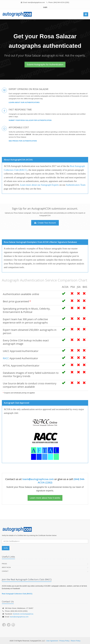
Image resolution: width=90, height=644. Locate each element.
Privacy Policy (64, 641)
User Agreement (52, 641)
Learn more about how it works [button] (45, 498)
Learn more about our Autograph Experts (39, 185)
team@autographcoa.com (36, 2)
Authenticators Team (75, 185)
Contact (5, 571)
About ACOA (6, 567)
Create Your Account (45, 223)
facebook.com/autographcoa (23, 614)
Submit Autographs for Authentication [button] (45, 64)
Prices (4, 563)
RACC (6, 358)
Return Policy (75, 641)
